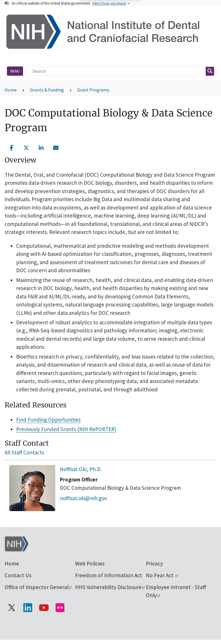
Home (11, 90)
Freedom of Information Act (108, 575)
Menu (15, 71)
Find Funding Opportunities (48, 419)
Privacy (154, 563)
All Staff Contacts (24, 452)
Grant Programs (93, 90)
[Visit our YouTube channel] (44, 607)
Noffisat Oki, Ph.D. (81, 469)
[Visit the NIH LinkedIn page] (28, 607)
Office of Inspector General (39, 587)
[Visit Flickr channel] (60, 607)
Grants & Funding (47, 90)
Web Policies (89, 563)
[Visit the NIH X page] (11, 607)
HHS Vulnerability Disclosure (110, 587)
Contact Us (18, 575)
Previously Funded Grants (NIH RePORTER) (66, 429)
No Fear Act (162, 575)
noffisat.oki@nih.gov (83, 498)
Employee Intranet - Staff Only (176, 591)
